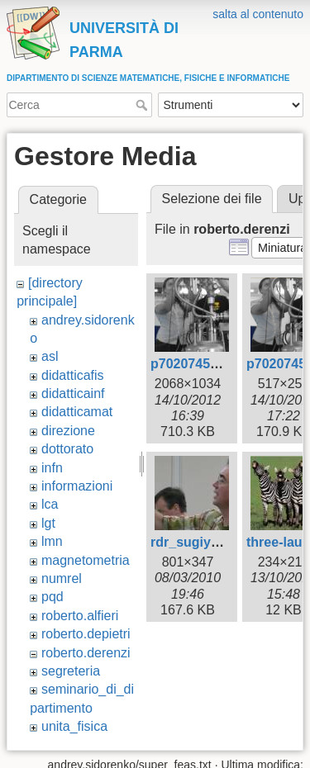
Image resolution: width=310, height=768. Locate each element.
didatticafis (72, 375)
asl (49, 356)
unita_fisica (74, 726)
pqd (52, 597)
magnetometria (85, 560)
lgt (48, 523)
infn (52, 468)
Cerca (143, 105)
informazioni (76, 486)
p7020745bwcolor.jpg (217, 364)
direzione (68, 431)
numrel (61, 578)
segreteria (70, 671)
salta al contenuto (257, 14)
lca (49, 504)
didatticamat (76, 412)
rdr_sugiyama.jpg (205, 542)
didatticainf (73, 393)
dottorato (67, 449)
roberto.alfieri (79, 616)
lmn (52, 541)
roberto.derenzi (86, 653)
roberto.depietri (86, 634)
